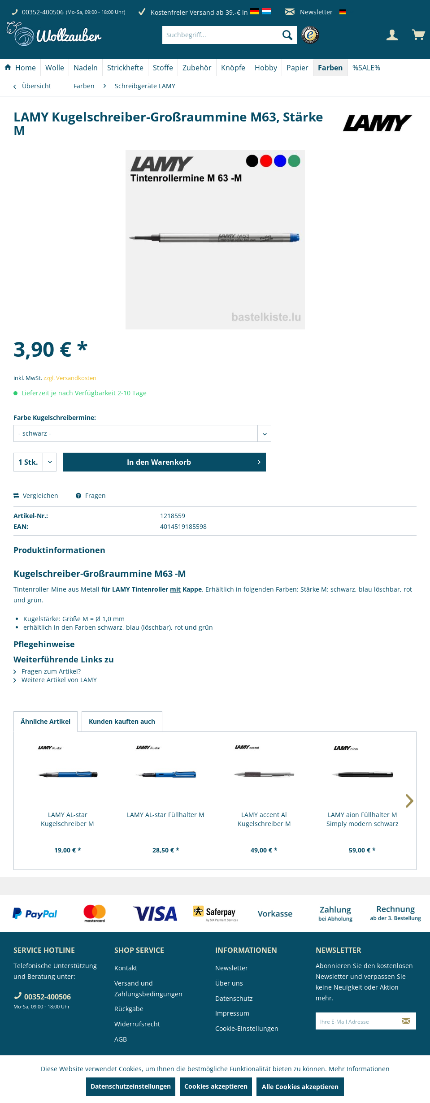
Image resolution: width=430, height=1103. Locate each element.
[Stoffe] (163, 67)
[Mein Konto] (392, 35)
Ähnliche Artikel (45, 721)
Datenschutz (234, 998)
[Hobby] (266, 67)
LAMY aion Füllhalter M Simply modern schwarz (362, 819)
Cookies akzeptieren (216, 1086)
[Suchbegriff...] (229, 35)
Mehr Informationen (359, 1068)
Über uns (229, 983)
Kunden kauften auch (122, 721)
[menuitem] (243, 35)
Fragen (91, 495)
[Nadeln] (85, 67)
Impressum (232, 1013)
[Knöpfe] (233, 67)
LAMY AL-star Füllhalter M (165, 814)
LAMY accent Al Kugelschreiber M (264, 819)
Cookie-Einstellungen (246, 1028)
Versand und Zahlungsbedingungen (148, 988)
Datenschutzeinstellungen (131, 1086)
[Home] (20, 67)
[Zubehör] (197, 67)
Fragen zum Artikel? (47, 671)
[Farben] (330, 67)
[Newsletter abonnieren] (406, 1020)
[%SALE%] (366, 67)
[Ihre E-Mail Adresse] (356, 1020)
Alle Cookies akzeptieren (300, 1086)
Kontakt (125, 968)
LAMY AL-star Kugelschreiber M (67, 819)
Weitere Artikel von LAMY (55, 679)
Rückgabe (128, 1008)
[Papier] (297, 67)
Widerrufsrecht (137, 1024)
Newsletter (309, 12)
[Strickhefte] (125, 67)
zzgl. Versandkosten (69, 378)
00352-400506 (43, 12)
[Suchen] (287, 35)
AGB (120, 1039)
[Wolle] (55, 67)
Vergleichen (35, 495)
